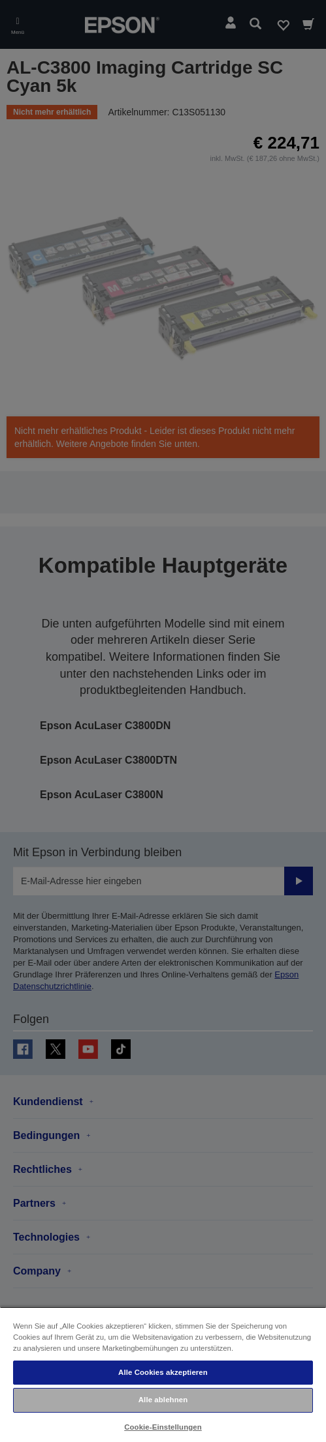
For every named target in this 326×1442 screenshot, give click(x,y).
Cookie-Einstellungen (163, 1427)
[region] (163, 1374)
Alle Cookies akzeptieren (163, 1372)
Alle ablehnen (163, 1400)
